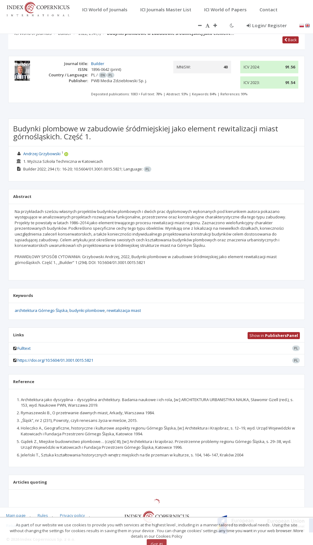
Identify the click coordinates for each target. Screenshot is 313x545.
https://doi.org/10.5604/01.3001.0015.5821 (55, 360)
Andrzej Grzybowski (42, 153)
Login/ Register (267, 25)
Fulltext (24, 348)
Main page (16, 515)
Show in (273, 335)
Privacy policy (72, 515)
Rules (43, 515)
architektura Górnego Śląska (41, 310)
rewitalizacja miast (124, 310)
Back (290, 39)
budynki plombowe (87, 310)
